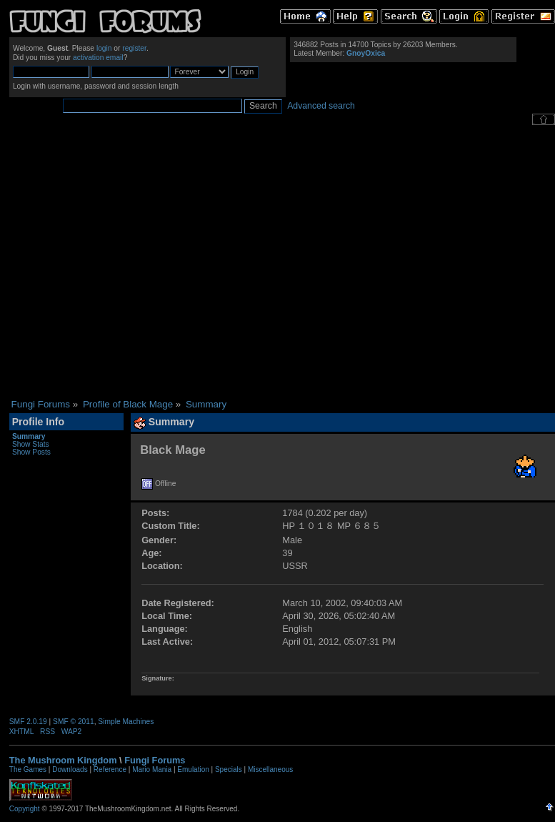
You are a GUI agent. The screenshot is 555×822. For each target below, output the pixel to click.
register (134, 48)
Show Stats (30, 444)
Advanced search (321, 106)
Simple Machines (126, 722)
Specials (228, 769)
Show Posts (31, 452)
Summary (29, 436)
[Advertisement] (134, 262)
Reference (110, 769)
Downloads (69, 769)
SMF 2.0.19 (28, 722)
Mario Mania (151, 769)
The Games (27, 769)
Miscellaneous (270, 769)
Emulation (193, 769)
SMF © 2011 (73, 722)
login (104, 48)
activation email (98, 57)
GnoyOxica (365, 53)
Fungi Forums (154, 760)
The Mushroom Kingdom (63, 760)
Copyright (24, 809)
